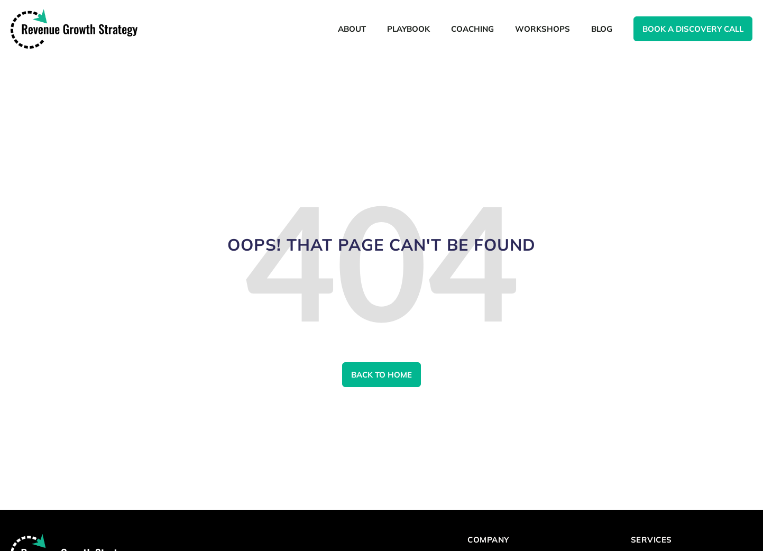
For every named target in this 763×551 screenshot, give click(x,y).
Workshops (542, 29)
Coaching (472, 29)
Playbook (408, 29)
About (352, 29)
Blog (601, 29)
